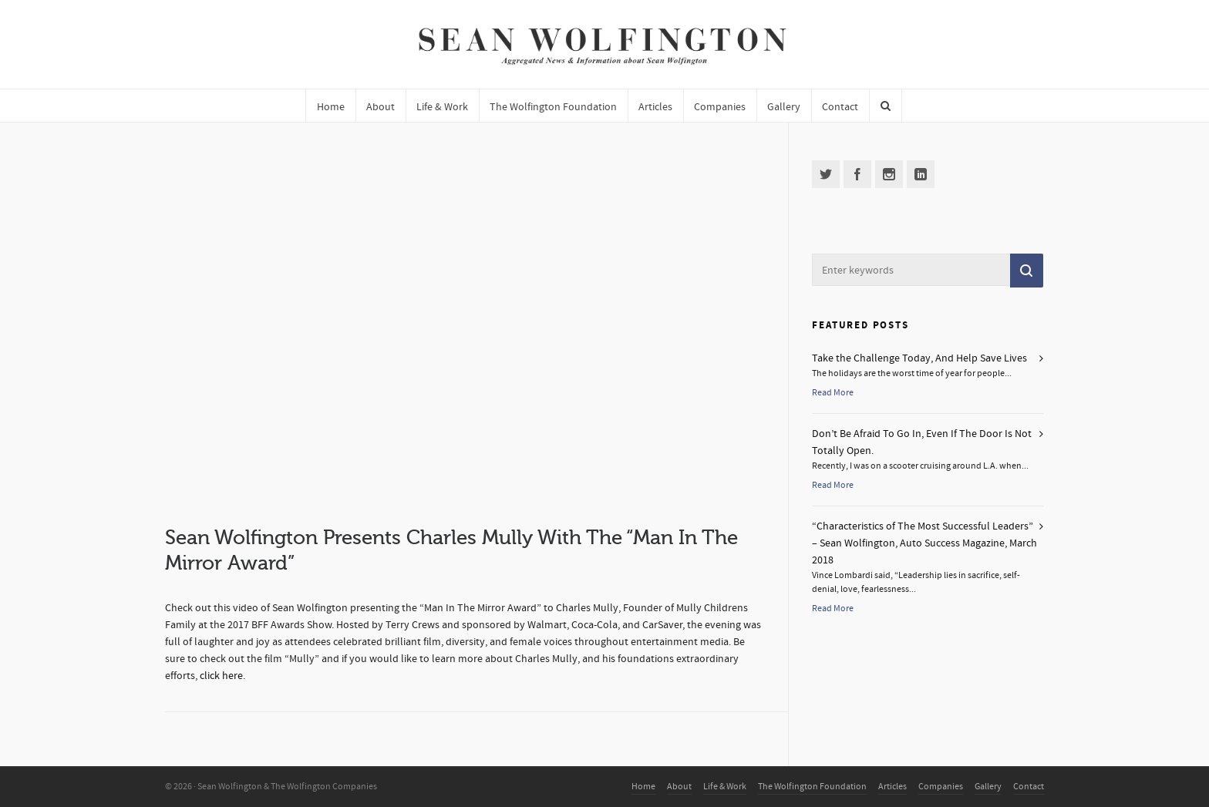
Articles (892, 786)
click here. (222, 676)
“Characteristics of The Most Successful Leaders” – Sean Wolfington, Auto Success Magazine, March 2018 (924, 543)
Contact (1028, 786)
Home (643, 786)
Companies (940, 786)
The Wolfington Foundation (812, 786)
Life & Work (724, 786)
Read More (833, 392)
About (679, 786)
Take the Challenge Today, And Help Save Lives (919, 358)
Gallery (988, 786)
